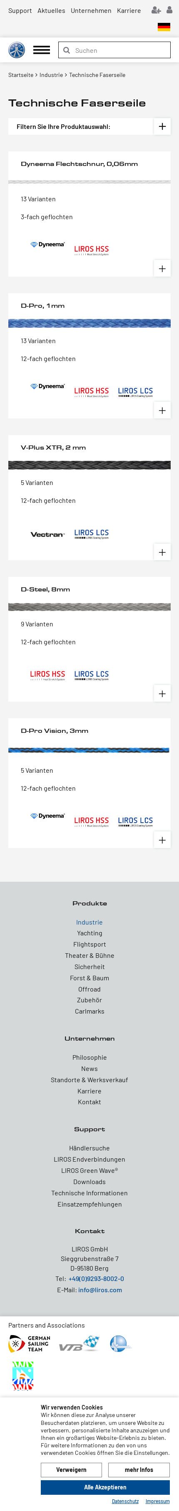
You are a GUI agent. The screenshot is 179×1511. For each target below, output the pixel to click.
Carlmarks (89, 1011)
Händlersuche (89, 1148)
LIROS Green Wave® (89, 1170)
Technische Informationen (89, 1193)
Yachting (89, 933)
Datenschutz (125, 1501)
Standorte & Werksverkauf (89, 1079)
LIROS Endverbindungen (89, 1159)
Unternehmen (91, 10)
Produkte (89, 903)
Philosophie (89, 1057)
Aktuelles (51, 10)
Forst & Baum (89, 978)
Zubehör (89, 1000)
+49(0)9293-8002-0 (96, 1278)
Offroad (89, 989)
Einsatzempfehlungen (89, 1204)
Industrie (89, 922)
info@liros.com (100, 1289)
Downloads (89, 1181)
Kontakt (89, 1101)
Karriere (129, 10)
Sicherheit (90, 966)
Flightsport (89, 944)
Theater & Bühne (89, 955)
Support (20, 10)
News (89, 1068)
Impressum (158, 1501)
